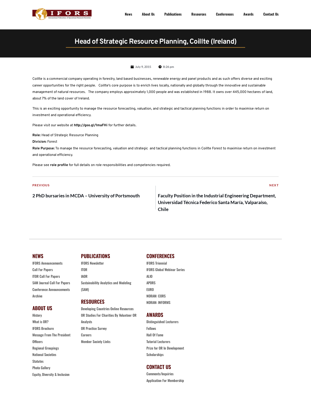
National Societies (44, 355)
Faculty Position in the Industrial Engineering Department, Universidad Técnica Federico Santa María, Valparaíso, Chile (217, 203)
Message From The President (51, 335)
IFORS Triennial (156, 264)
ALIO (149, 277)
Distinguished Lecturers (162, 322)
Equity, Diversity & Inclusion (51, 375)
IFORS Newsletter (92, 264)
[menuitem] (128, 14)
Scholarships (154, 355)
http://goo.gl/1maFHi (91, 126)
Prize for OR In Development (165, 348)
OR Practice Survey (94, 329)
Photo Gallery (41, 368)
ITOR (84, 270)
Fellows (151, 329)
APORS (151, 283)
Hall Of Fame (154, 335)
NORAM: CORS (156, 296)
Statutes (37, 362)
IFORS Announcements (47, 264)
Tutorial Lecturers (158, 342)
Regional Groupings (45, 348)
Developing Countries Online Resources (107, 309)
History (37, 316)
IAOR (84, 277)
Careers (86, 335)
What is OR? (40, 322)
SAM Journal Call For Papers (51, 283)
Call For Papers (42, 270)
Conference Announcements (51, 290)
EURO (150, 290)
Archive (37, 296)
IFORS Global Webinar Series (165, 270)
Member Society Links (96, 342)
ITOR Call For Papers (46, 277)
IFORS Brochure (43, 329)
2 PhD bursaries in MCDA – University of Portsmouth (86, 196)
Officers (37, 342)
